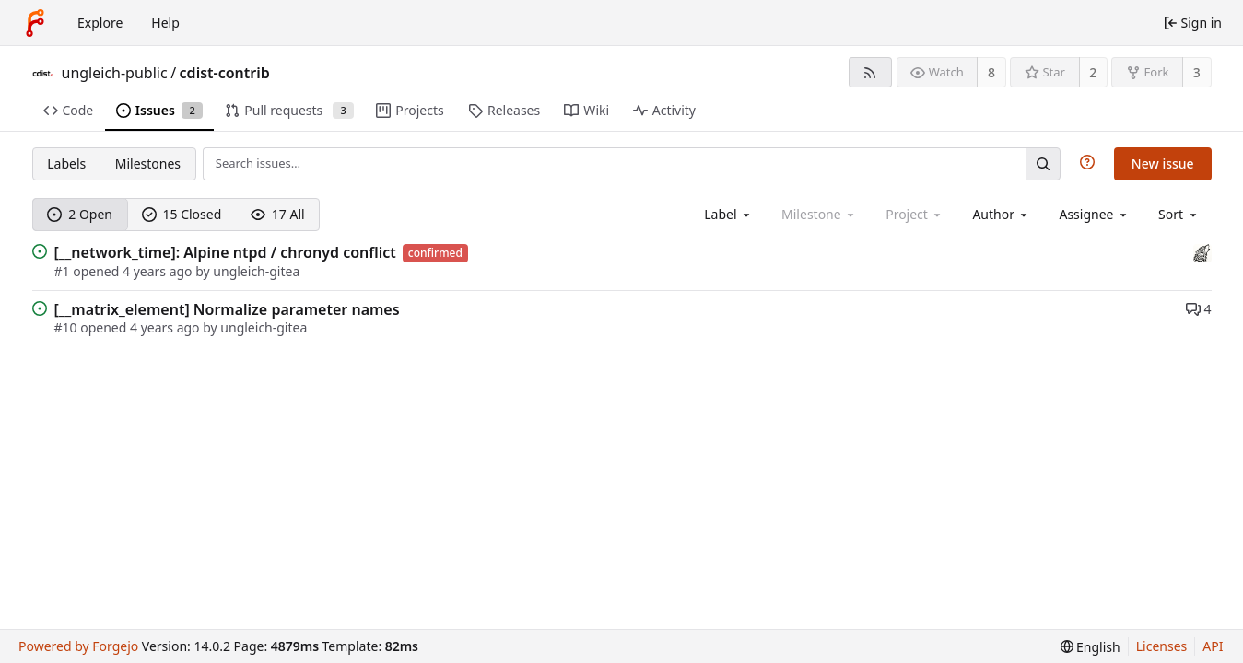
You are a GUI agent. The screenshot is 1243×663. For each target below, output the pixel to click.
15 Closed (182, 214)
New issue (1163, 163)
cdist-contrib (225, 73)
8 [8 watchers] (991, 72)
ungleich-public (115, 73)
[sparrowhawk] (1202, 252)
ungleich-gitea (256, 271)
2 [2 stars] (1092, 72)
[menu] (1179, 214)
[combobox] (728, 214)
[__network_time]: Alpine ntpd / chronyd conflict (225, 252)
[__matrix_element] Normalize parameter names (227, 309)
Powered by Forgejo (78, 646)
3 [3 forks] (1197, 72)
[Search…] (1043, 163)
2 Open (79, 214)
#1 (64, 271)
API (1212, 646)
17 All (278, 214)
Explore (100, 22)
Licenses (1162, 646)
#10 (67, 327)
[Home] (35, 23)
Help (165, 22)
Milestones (148, 163)
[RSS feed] (870, 72)
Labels (66, 163)
